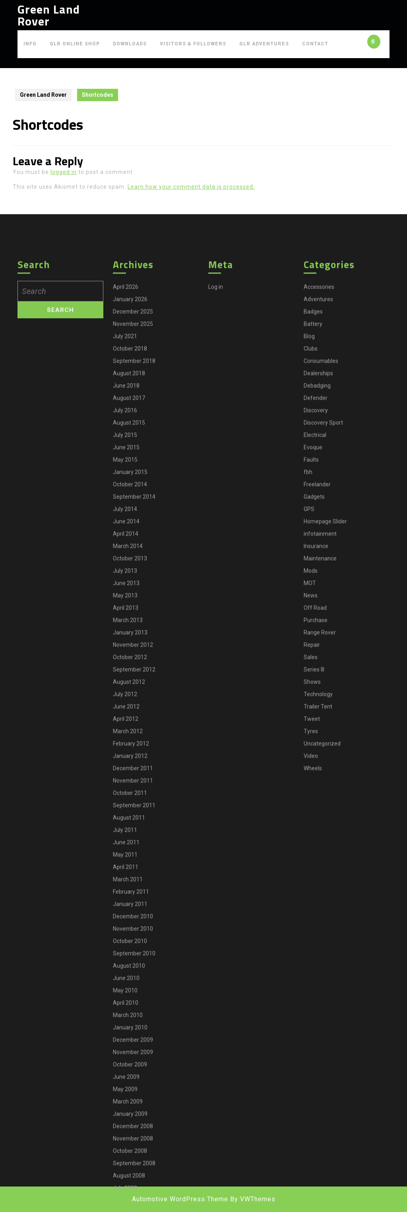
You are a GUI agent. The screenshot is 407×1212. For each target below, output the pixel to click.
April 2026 (125, 407)
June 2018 (126, 505)
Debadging (317, 505)
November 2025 (133, 444)
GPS (309, 629)
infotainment (320, 654)
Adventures (318, 419)
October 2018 (130, 468)
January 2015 (130, 592)
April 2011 (125, 987)
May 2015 (125, 580)
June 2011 (126, 962)
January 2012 (130, 876)
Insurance (316, 666)
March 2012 (128, 851)
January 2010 (130, 1147)
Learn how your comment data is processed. (191, 187)
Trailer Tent (318, 826)
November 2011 (133, 900)
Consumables (321, 481)
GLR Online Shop (75, 44)
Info (30, 44)
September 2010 (134, 1073)
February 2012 (131, 863)
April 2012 (125, 839)
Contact (315, 44)
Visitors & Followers (193, 44)
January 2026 (130, 419)
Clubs (311, 468)
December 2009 (133, 1160)
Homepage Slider (325, 641)
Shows (312, 802)
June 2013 (126, 703)
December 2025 (133, 431)
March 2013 (128, 740)
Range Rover (320, 752)
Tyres (311, 851)
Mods (311, 691)
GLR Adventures (264, 44)
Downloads (130, 44)
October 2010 (130, 1061)
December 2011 (133, 888)
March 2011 (128, 999)
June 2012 (126, 826)
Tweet (312, 839)
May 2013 (125, 715)
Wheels (313, 888)
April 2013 (125, 728)
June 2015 (126, 567)
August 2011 (129, 937)
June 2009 (126, 1197)
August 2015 (129, 543)
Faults (311, 580)
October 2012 (130, 777)
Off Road (315, 728)
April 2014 (125, 654)
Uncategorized (322, 863)
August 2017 (129, 518)
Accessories (319, 407)
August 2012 (129, 802)
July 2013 (125, 691)
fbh (308, 592)
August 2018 (129, 493)
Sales (311, 777)
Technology (318, 814)
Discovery (316, 530)
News (311, 715)
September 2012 (134, 789)
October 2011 (130, 913)
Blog (309, 456)
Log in (215, 407)
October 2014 (130, 604)
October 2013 (130, 678)
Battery (313, 444)
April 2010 (125, 1123)
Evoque (313, 567)
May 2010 (125, 1110)
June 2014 (126, 641)
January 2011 (130, 1024)
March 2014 (128, 666)
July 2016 (125, 530)
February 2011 (131, 1012)
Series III (314, 789)
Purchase (316, 740)
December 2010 (133, 1036)
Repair (312, 765)
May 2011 (125, 975)
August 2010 (129, 1086)
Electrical (315, 555)
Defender (316, 518)
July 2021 (125, 456)
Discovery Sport (323, 543)
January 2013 (130, 752)
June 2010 (126, 1098)
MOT (310, 703)
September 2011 (134, 925)
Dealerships (318, 493)
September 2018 (134, 481)
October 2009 (130, 1184)
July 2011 (125, 950)
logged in (63, 172)
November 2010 (133, 1049)
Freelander (317, 604)
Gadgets (314, 617)
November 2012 (133, 765)
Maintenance (320, 678)
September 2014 (134, 617)
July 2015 (125, 555)
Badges (313, 431)
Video (311, 876)
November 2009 (133, 1172)
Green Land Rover (48, 15)
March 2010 (128, 1135)
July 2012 (125, 814)
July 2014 (125, 629)
